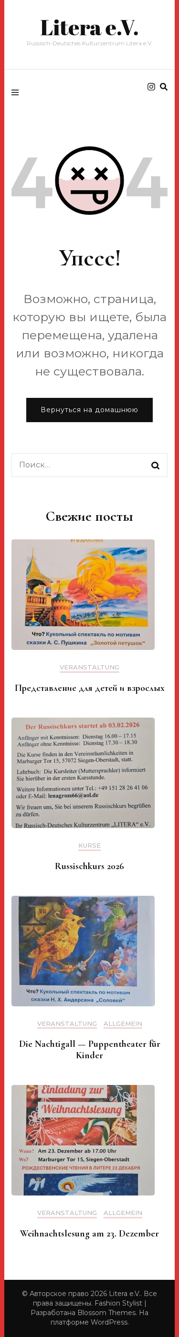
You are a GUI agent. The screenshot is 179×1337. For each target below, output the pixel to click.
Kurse (89, 845)
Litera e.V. (89, 26)
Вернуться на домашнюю (89, 409)
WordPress (109, 1322)
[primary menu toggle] (17, 92)
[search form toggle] (164, 87)
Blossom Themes (106, 1312)
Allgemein (123, 1023)
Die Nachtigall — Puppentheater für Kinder (89, 1049)
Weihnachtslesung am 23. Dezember (89, 1233)
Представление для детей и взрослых (90, 688)
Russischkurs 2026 (89, 866)
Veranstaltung (89, 667)
